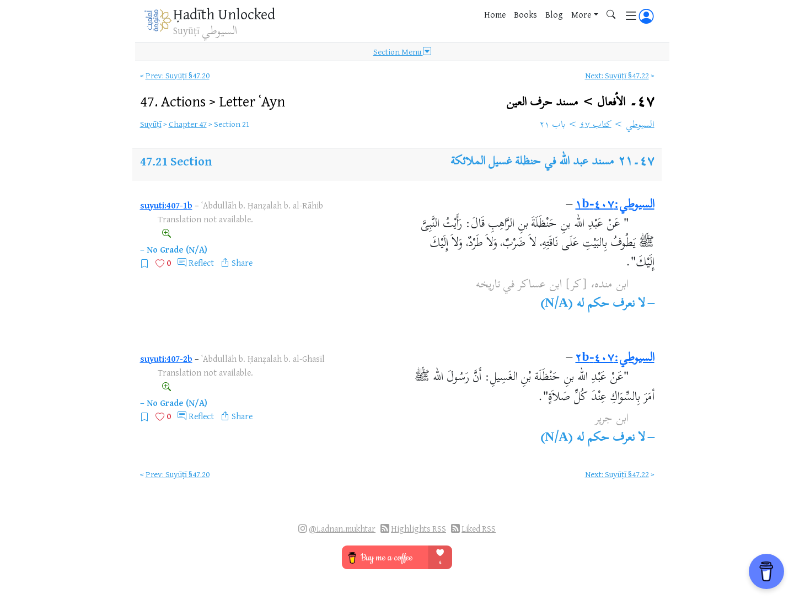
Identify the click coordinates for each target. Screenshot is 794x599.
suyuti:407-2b (166, 358)
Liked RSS (479, 528)
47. (212, 101)
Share (242, 262)
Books (525, 14)
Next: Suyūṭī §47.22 (617, 75)
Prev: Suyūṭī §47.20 (178, 75)
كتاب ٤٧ (595, 125)
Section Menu (402, 52)
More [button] (581, 14)
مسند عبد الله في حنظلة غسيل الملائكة (532, 162)
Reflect (201, 262)
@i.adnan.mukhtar (342, 528)
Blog (554, 14)
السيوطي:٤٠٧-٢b (614, 358)
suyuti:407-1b (166, 205)
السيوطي (640, 125)
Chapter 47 (188, 123)
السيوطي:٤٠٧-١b (614, 205)
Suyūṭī (151, 123)
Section (191, 161)
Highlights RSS (418, 528)
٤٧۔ (580, 102)
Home (495, 14)
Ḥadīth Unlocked (224, 14)
